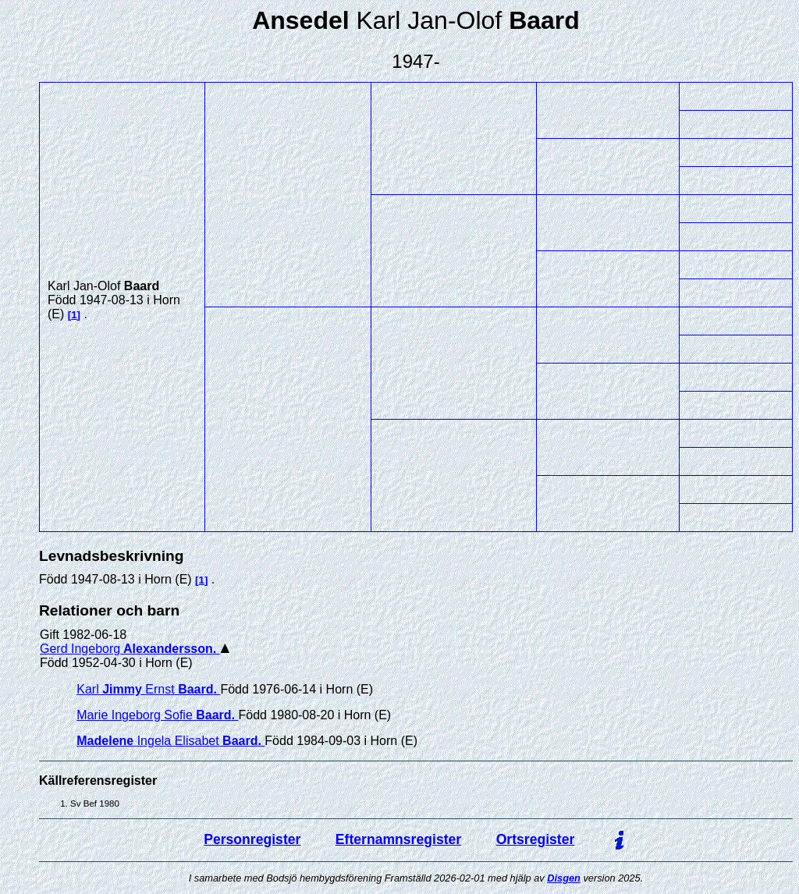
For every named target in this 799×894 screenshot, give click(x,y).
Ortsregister (535, 839)
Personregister (252, 839)
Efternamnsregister (398, 839)
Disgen (564, 878)
